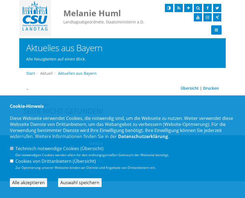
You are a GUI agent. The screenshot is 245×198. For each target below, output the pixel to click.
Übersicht (190, 88)
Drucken (211, 88)
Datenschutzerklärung (143, 136)
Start (30, 73)
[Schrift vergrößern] (188, 8)
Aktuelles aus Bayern (77, 73)
